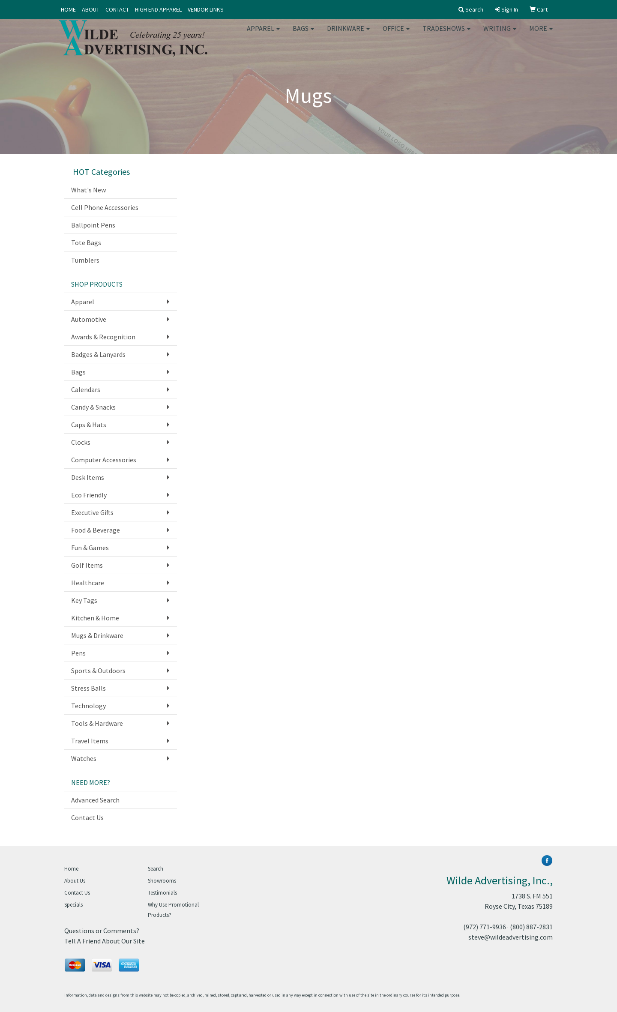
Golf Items (87, 565)
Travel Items (89, 741)
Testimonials (162, 892)
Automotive (88, 319)
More (541, 34)
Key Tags (84, 600)
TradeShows (446, 34)
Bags (303, 34)
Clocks (80, 442)
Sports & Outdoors (98, 670)
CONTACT (117, 9)
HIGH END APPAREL (158, 9)
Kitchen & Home (95, 618)
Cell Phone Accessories (104, 207)
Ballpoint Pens (93, 225)
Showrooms (162, 880)
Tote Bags (86, 242)
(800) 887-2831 (531, 926)
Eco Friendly (89, 495)
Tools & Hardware (97, 723)
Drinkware (348, 34)
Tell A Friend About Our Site (104, 941)
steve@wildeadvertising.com (510, 937)
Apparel (263, 34)
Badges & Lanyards (98, 354)
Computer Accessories (103, 459)
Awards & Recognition (103, 336)
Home (71, 868)
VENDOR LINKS (206, 9)
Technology (88, 705)
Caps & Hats (88, 424)
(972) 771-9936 (484, 926)
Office (396, 34)
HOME (68, 9)
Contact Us (87, 817)
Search (155, 868)
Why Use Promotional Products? (173, 910)
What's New (88, 190)
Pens (78, 653)
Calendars (85, 389)
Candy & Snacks (93, 407)
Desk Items (87, 477)
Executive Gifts (92, 512)
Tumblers (85, 260)
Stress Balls (88, 688)
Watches (83, 758)
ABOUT (90, 9)
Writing (499, 34)
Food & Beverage (95, 530)
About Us (74, 880)
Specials (73, 904)
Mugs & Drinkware (97, 635)
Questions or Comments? (101, 930)
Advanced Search (95, 800)
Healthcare (87, 582)
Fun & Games (90, 547)
